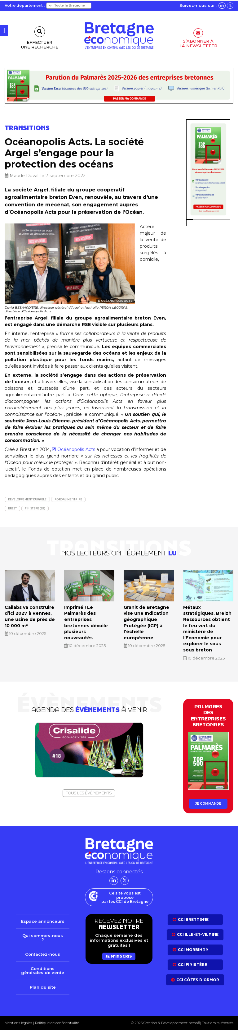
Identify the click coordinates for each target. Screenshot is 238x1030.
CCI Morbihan (193, 949)
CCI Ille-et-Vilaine (197, 934)
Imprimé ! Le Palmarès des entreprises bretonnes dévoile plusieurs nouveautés (86, 623)
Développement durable (27, 499)
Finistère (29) (35, 508)
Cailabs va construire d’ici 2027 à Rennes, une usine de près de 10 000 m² (30, 616)
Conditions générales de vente (42, 970)
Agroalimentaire (68, 499)
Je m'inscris (119, 956)
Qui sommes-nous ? (42, 937)
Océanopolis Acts (76, 449)
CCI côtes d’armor (197, 979)
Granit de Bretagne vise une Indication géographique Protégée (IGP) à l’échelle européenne (146, 623)
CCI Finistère (192, 964)
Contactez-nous (42, 954)
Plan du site (43, 987)
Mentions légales (18, 1023)
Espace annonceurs (42, 921)
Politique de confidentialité (56, 1023)
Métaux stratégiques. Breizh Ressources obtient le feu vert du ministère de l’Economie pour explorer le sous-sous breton (207, 629)
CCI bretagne (193, 919)
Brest (12, 508)
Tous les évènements (89, 793)
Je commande (208, 804)
